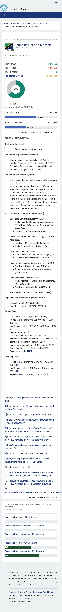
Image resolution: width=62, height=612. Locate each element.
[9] (54, 345)
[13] (46, 374)
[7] (28, 332)
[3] (45, 306)
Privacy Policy (24, 592)
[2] (38, 303)
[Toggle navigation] (4, 15)
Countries (15, 23)
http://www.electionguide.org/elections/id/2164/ (29, 414)
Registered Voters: (14, 76)
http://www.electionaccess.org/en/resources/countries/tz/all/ (33, 492)
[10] (30, 351)
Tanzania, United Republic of (35, 23)
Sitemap (12, 592)
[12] (17, 371)
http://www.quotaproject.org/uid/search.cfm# (28, 453)
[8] (39, 338)
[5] (16, 323)
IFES (10, 595)
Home (7, 23)
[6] (11, 329)
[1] (6, 397)
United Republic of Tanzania (33, 45)
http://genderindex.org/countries (23, 467)
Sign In (57, 3)
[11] (17, 365)
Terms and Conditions (43, 592)
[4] (46, 316)
